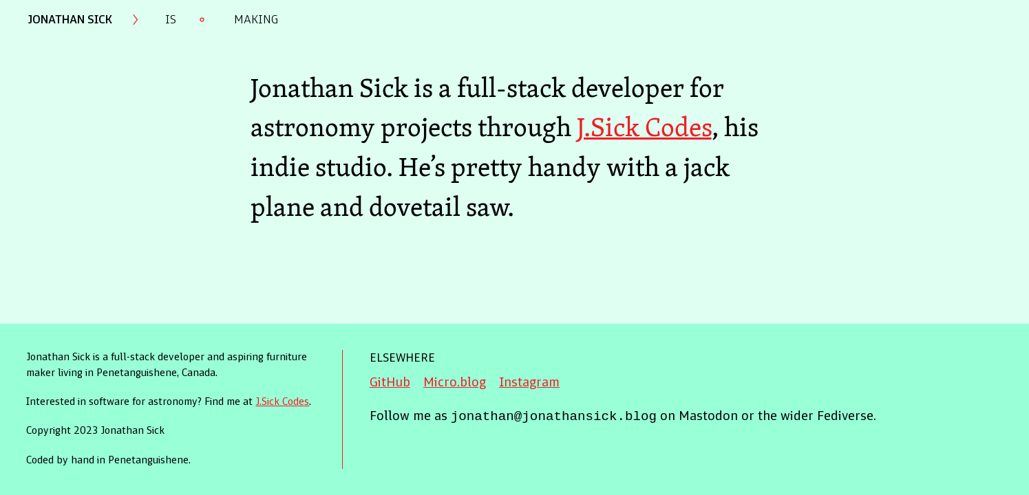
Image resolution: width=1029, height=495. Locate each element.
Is (170, 20)
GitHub (390, 383)
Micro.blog (454, 383)
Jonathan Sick (70, 20)
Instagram (529, 383)
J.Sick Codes (644, 126)
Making (256, 20)
